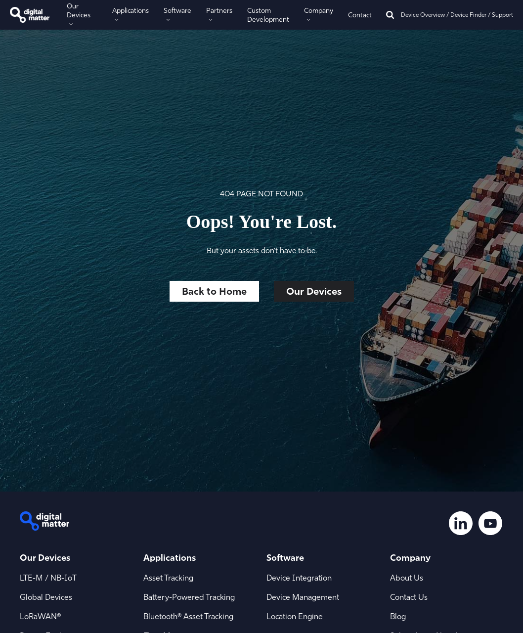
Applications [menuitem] (169, 557)
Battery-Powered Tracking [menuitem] (189, 597)
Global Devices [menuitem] (46, 597)
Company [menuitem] (410, 557)
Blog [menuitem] (398, 616)
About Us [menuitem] (406, 578)
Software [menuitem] (285, 557)
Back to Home (214, 291)
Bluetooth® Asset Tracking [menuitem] (188, 616)
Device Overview (423, 14)
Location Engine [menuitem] (294, 616)
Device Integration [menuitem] (299, 578)
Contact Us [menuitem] (409, 597)
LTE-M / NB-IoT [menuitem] (48, 578)
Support (502, 14)
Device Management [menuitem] (302, 597)
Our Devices (314, 291)
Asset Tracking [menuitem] (168, 578)
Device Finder (468, 14)
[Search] (390, 15)
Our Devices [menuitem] (45, 557)
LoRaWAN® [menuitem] (40, 616)
